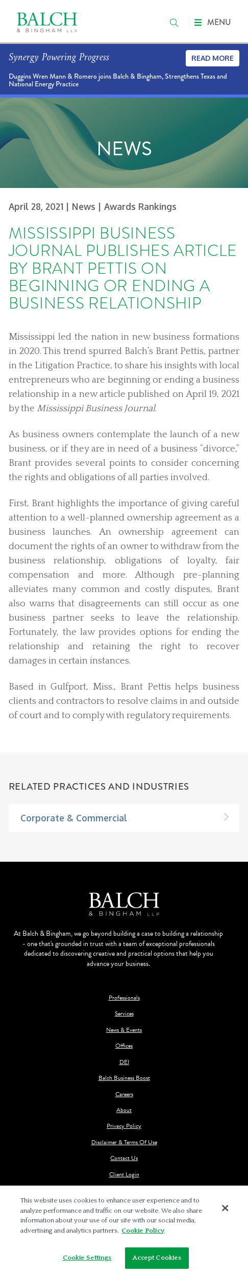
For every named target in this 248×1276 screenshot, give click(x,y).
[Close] (225, 1208)
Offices (124, 1046)
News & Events (124, 1030)
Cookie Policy (142, 1230)
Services (124, 1013)
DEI (124, 1062)
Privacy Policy (124, 1126)
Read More (212, 58)
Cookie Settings (87, 1257)
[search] (174, 22)
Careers (124, 1094)
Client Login (124, 1174)
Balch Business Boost (124, 1078)
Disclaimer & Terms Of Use (124, 1142)
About (124, 1110)
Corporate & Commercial (73, 817)
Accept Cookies (157, 1257)
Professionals (124, 998)
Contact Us (124, 1158)
